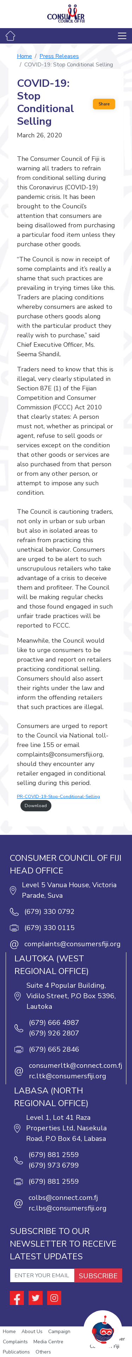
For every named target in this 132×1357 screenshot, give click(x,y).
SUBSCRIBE (98, 1276)
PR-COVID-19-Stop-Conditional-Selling (58, 796)
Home (24, 56)
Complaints (15, 1341)
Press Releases (59, 56)
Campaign (59, 1331)
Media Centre (48, 1341)
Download (36, 806)
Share (104, 104)
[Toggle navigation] (122, 36)
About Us (32, 1331)
